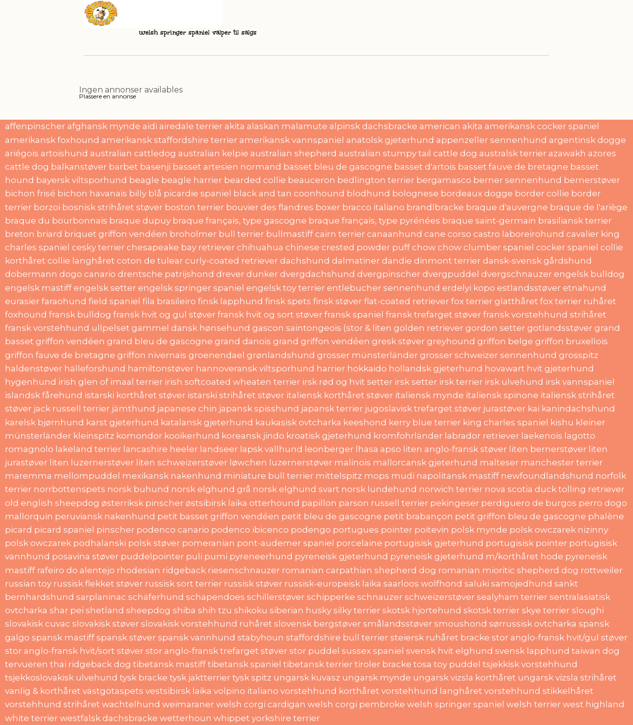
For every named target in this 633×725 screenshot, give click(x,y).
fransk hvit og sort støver (270, 314)
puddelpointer (152, 556)
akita (235, 126)
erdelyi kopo (468, 288)
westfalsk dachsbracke (109, 718)
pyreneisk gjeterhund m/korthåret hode (476, 556)
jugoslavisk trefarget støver (423, 408)
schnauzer (380, 597)
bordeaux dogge (477, 193)
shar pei (66, 610)
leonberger (329, 449)
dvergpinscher (388, 274)
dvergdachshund (317, 274)
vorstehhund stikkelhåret (538, 691)
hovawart (505, 368)
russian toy (28, 584)
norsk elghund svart (296, 489)
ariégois (22, 153)
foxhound (26, 314)
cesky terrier (98, 247)
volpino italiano (246, 691)
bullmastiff (289, 234)
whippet (232, 718)
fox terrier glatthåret (494, 301)
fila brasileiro (169, 301)
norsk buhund (138, 489)
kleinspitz (93, 436)
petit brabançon (418, 516)
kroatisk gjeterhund (328, 436)
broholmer (193, 234)
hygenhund (30, 382)
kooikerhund (192, 436)
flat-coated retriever (406, 301)
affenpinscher (35, 126)
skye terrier (546, 610)
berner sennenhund (517, 180)
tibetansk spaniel (244, 664)
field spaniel (114, 301)
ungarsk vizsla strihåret (567, 677)
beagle (144, 180)
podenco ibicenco (250, 530)
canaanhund (394, 234)
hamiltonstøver (161, 368)
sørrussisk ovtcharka (533, 624)
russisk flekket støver (98, 584)
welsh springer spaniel (455, 704)
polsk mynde (479, 530)
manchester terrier (562, 462)
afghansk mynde (103, 126)
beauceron (311, 180)
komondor (139, 436)
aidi (149, 126)
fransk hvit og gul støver (164, 314)
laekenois (541, 436)
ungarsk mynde (376, 677)
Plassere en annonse (107, 96)
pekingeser (454, 503)
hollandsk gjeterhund (436, 368)
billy (137, 193)
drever (230, 274)
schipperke (331, 597)
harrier (330, 368)
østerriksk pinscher (142, 503)
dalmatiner (356, 261)
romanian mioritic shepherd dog (508, 570)
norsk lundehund (379, 489)
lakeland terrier (88, 449)
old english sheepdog (52, 503)
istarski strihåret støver (235, 395)
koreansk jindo (253, 436)
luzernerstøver (300, 462)
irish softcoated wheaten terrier (232, 382)
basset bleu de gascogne (337, 167)
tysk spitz (251, 677)
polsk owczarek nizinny (558, 530)
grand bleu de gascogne (160, 341)
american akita (451, 126)
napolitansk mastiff (457, 476)
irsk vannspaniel (580, 382)
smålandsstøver (397, 624)
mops (376, 476)
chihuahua (260, 247)
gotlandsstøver (559, 328)
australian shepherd (293, 153)
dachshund (305, 261)
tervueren (26, 664)
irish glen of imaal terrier (110, 382)
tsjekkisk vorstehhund (530, 664)
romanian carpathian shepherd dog (359, 570)
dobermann (31, 274)
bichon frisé (30, 193)
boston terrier (194, 207)
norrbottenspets (69, 489)
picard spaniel (64, 530)
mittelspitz (339, 476)
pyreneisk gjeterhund (341, 556)
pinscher (115, 530)
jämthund (133, 408)
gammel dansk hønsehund (191, 328)
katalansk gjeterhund (207, 422)
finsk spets (288, 301)
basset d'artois (425, 167)
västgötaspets (113, 691)
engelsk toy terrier (285, 288)
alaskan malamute (287, 126)
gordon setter (495, 328)
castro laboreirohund (518, 234)
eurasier (22, 301)
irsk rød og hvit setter (347, 382)
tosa (422, 664)
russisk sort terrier (183, 584)
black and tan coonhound (289, 193)
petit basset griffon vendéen (218, 516)
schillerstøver (276, 597)
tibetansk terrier (318, 664)
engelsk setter (105, 288)
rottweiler (602, 570)
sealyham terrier (512, 597)
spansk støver (126, 637)
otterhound (274, 503)
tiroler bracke (383, 664)
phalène (606, 516)
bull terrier (241, 234)
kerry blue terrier (425, 422)
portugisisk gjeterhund (434, 543)
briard (49, 234)
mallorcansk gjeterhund (425, 462)
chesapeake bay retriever (181, 247)
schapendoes (215, 597)
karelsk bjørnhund (44, 422)
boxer (328, 207)
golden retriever (428, 328)
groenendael (216, 355)
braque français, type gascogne (240, 221)
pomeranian (208, 543)
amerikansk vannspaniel (291, 140)
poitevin (431, 530)
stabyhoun (260, 637)
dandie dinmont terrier (431, 261)
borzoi (47, 207)
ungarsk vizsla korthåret (464, 677)
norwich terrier (451, 489)
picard (18, 530)
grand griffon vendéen (321, 341)
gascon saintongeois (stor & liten (322, 328)
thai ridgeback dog (90, 664)
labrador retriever (482, 436)
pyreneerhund (261, 556)
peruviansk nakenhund (105, 516)
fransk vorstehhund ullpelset (67, 328)
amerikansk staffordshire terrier (169, 140)
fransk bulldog (80, 314)
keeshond (365, 422)
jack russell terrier (72, 408)
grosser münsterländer (367, 355)
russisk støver (253, 584)
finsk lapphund (230, 301)
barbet (123, 167)
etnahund (584, 288)
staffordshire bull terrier (337, 637)
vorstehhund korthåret (329, 691)
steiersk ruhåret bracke (440, 637)
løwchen (248, 462)
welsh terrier (533, 704)
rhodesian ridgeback (161, 570)
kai (534, 408)
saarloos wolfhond (422, 584)
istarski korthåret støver (135, 395)
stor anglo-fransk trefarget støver (216, 651)
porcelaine (359, 543)
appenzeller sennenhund (491, 140)
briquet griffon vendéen (116, 234)
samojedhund (521, 584)
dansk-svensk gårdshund (537, 261)
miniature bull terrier (269, 476)
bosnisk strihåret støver (112, 207)
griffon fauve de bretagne (60, 355)
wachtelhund (131, 704)
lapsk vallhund (271, 449)
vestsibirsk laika (178, 691)
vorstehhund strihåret (52, 704)
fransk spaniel (354, 314)
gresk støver (398, 341)
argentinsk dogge (587, 140)
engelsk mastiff (38, 288)
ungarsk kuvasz (306, 677)
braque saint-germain (489, 221)
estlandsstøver (529, 288)
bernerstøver (592, 180)
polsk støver (154, 543)
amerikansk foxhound (52, 140)
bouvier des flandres (270, 207)
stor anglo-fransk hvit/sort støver (74, 651)
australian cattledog (133, 153)
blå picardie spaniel (189, 193)
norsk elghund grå (211, 489)
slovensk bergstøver (317, 624)
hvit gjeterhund (560, 368)
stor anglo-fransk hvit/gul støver (560, 637)
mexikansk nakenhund (172, 476)
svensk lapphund (532, 651)
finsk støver (337, 301)
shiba (184, 610)
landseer (219, 449)
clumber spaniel (498, 247)
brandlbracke (435, 207)
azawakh (567, 153)
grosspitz (578, 355)
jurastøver (504, 408)
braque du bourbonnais (56, 221)
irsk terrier (461, 382)
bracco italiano (373, 207)
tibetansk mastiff (169, 664)
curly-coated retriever (231, 261)
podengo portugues (335, 530)
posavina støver (85, 556)
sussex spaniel (373, 651)
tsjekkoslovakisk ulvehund (61, 677)
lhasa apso (378, 449)
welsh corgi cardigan (261, 704)
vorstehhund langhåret (431, 691)
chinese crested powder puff (347, 247)
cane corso (447, 234)
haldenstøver (33, 368)
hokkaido (367, 368)
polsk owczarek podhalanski (65, 543)
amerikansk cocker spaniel (542, 126)
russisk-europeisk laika (332, 584)
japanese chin (187, 408)
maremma (28, 476)
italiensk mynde (429, 395)
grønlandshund (281, 355)
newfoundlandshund (547, 476)
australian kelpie (213, 153)
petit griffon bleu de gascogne (520, 516)
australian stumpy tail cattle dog (408, 153)
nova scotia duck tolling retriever (555, 489)
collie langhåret (81, 261)
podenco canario (172, 530)
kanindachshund (578, 408)
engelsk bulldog (589, 274)
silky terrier (356, 610)
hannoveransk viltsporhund (255, 368)
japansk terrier (332, 408)
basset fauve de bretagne (513, 167)
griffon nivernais (151, 355)
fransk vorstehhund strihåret (544, 314)
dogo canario (87, 274)
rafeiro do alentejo (76, 570)
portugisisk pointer (526, 543)
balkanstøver (79, 167)
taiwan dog (596, 651)
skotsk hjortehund (421, 610)
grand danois (243, 341)
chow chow (436, 247)
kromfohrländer (408, 436)
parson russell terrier (383, 503)
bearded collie (255, 180)
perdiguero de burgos (529, 503)
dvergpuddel (450, 274)
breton (20, 234)
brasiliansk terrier (575, 221)
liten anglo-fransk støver (455, 449)
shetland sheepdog (128, 610)
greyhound (451, 341)
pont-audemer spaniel (285, 543)
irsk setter (416, 382)
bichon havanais (92, 193)
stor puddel (314, 651)
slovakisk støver (105, 624)
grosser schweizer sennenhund (488, 355)
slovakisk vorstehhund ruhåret (206, 624)
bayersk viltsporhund (81, 180)
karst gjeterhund (122, 422)
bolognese (415, 193)
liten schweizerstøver (181, 462)
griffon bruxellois (571, 341)
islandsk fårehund (44, 395)
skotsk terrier (491, 610)
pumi (215, 556)
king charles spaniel (505, 422)
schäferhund (156, 597)
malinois (352, 462)
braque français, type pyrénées (374, 221)
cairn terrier (340, 234)
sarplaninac (101, 597)
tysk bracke (144, 677)
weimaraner (188, 704)
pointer (396, 530)
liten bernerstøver (548, 449)
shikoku (251, 610)
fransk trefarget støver (433, 314)
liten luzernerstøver (91, 462)
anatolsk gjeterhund (390, 140)
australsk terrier (512, 153)
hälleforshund (95, 368)
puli (194, 556)
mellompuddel (87, 476)
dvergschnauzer (516, 274)
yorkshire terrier (286, 718)
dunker (262, 274)
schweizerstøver (440, 597)
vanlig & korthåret (43, 691)
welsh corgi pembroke (356, 704)
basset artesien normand (227, 167)
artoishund (64, 153)
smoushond (460, 624)
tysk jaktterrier (200, 677)
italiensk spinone (502, 395)
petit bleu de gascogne (331, 516)
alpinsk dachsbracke (373, 126)
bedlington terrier (375, 180)
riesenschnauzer (244, 570)
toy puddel (457, 664)
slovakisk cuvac (37, 624)
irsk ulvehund (514, 382)
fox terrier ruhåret (578, 301)
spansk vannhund (196, 637)
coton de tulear (150, 261)
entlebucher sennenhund (383, 288)
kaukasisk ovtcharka (298, 422)
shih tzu (215, 610)
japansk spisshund (259, 408)
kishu (562, 422)
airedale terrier (191, 126)
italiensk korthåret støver (339, 395)
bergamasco (443, 180)
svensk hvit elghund (449, 651)
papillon (319, 503)
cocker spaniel (567, 247)
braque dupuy (140, 221)
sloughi (588, 610)
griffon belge (505, 341)
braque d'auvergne (507, 207)
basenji (155, 167)
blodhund (368, 193)
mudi (402, 476)
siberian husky (300, 610)
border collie (542, 193)
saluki (476, 584)
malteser (499, 462)
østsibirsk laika (216, 503)
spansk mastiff (63, 637)
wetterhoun (186, 718)
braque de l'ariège (589, 207)
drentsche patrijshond (166, 274)
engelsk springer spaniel (191, 288)
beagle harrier (191, 180)
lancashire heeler (160, 449)
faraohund (64, 301)
